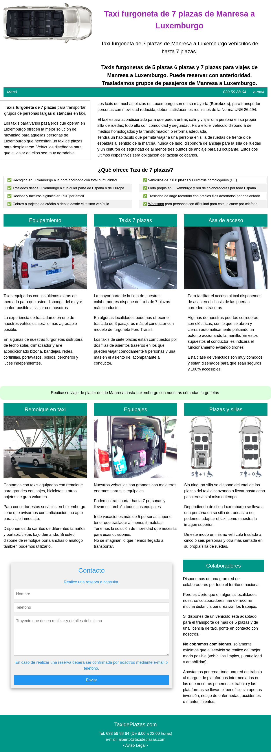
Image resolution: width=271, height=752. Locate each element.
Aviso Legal (135, 745)
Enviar (91, 680)
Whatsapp (156, 204)
